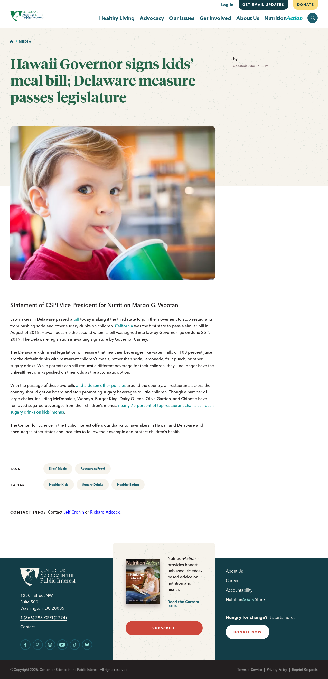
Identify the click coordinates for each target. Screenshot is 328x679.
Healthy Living (117, 18)
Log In (227, 4)
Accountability (239, 590)
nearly (124, 405)
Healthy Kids (58, 484)
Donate (305, 5)
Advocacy (152, 18)
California (124, 325)
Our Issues (181, 18)
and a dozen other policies (101, 385)
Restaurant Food (93, 468)
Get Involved (215, 18)
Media (25, 41)
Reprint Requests (305, 669)
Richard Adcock (105, 512)
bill (76, 319)
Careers (233, 580)
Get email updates (263, 5)
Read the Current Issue (183, 603)
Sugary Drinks (92, 484)
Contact (27, 626)
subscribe (163, 628)
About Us (247, 18)
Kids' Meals (58, 468)
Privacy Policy (277, 669)
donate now (247, 632)
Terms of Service (249, 669)
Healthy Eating (128, 484)
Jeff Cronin (73, 512)
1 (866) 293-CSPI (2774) (43, 617)
